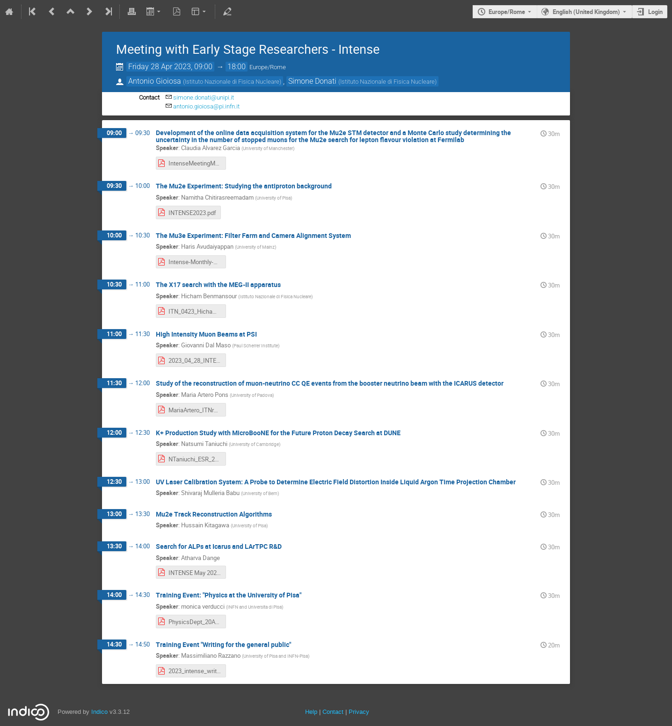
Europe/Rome (507, 11)
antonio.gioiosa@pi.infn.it (206, 106)
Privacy (359, 712)
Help (311, 712)
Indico (99, 712)
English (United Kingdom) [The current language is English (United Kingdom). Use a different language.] (586, 11)
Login (655, 11)
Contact (332, 712)
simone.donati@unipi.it (203, 97)
